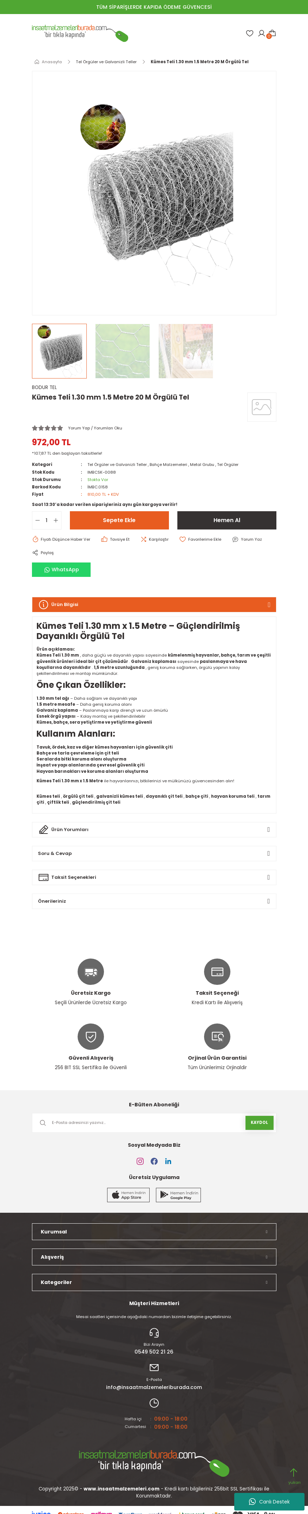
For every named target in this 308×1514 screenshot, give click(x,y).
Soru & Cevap (55, 853)
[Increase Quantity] (57, 520)
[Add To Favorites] (202, 539)
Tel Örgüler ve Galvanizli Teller (117, 464)
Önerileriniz (53, 901)
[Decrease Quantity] (36, 520)
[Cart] (272, 33)
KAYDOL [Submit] (259, 1122)
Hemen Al (227, 520)
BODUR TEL (44, 387)
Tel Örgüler (231, 464)
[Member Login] (261, 33)
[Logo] (80, 33)
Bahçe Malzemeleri (170, 464)
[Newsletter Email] (154, 1123)
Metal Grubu (204, 464)
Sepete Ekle (119, 520)
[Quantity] (46, 520)
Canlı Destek (269, 1502)
